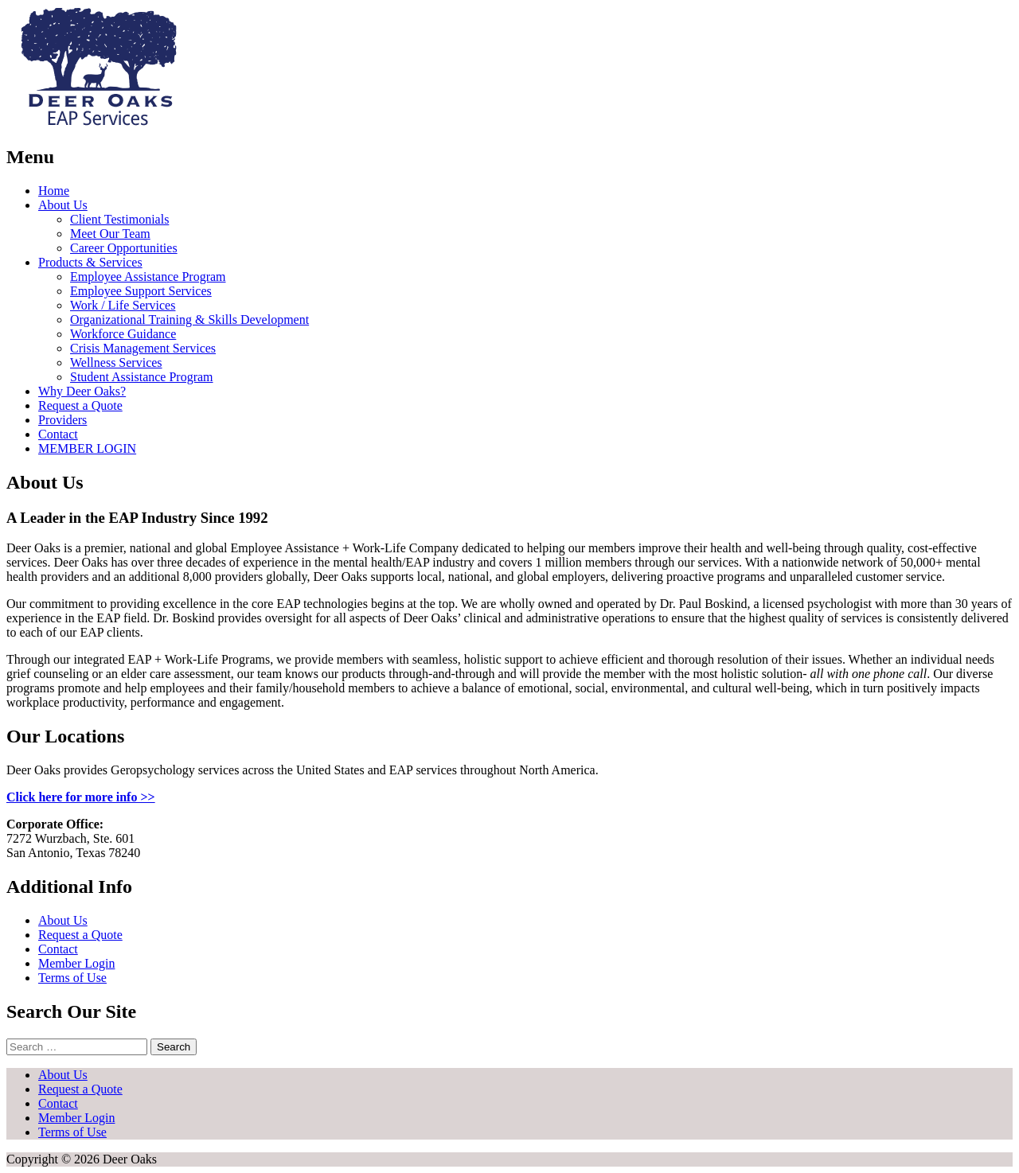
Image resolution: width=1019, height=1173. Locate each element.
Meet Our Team (110, 233)
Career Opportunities (124, 248)
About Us (63, 205)
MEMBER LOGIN (87, 448)
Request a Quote (80, 405)
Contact (58, 434)
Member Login (76, 963)
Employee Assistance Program (148, 276)
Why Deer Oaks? (82, 391)
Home (53, 190)
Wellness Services (116, 362)
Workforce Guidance (123, 334)
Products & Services (90, 262)
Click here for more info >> (80, 797)
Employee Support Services (141, 291)
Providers (62, 420)
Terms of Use (72, 977)
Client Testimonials (119, 219)
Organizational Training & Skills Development (189, 319)
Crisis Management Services (143, 348)
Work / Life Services (122, 305)
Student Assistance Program (141, 377)
